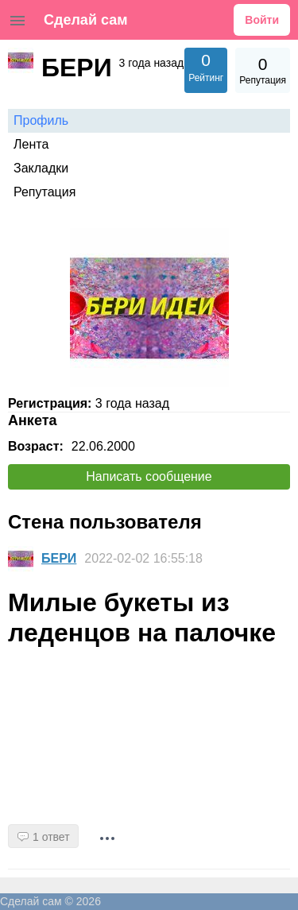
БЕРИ (58, 558)
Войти (262, 20)
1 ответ (51, 837)
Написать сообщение (148, 476)
